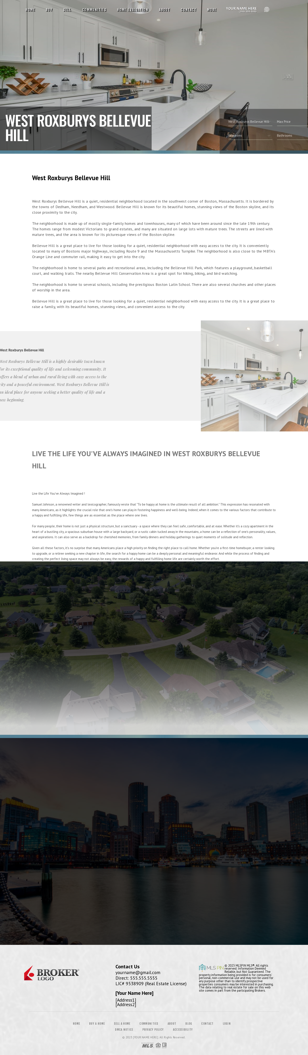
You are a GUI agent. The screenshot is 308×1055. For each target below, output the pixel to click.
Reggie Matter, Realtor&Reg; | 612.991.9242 (242, 10)
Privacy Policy (153, 1029)
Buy (49, 10)
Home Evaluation (132, 10)
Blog (188, 1023)
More (212, 10)
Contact (189, 10)
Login (227, 1023)
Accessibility (183, 1029)
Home (30, 10)
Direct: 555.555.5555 (136, 978)
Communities (94, 10)
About (164, 10)
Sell (67, 10)
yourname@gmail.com (138, 972)
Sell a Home (122, 1023)
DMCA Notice (124, 1029)
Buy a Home (97, 1023)
